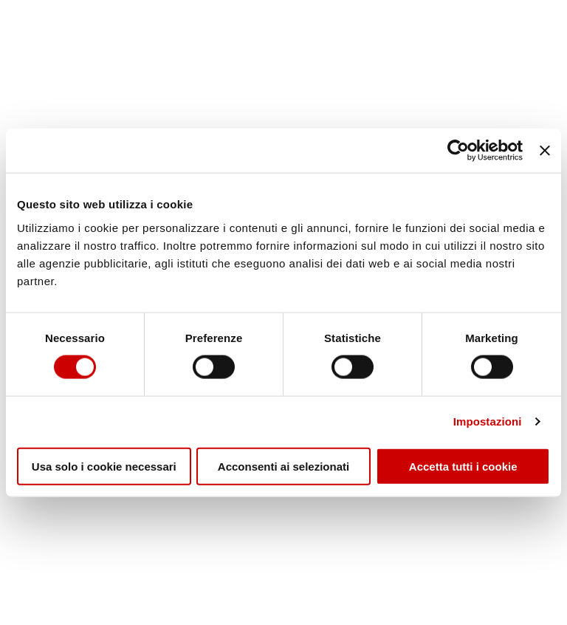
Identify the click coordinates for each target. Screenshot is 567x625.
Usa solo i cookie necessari (104, 466)
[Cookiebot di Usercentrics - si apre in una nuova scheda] (458, 151)
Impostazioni (487, 421)
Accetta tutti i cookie (463, 466)
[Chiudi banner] (545, 151)
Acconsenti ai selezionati (283, 466)
